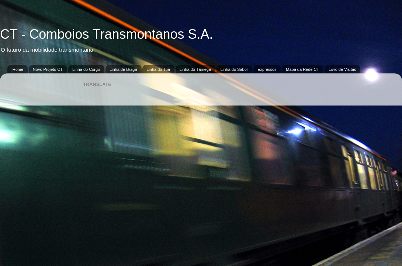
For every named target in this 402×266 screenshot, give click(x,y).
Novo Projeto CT (48, 69)
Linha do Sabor (234, 69)
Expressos (266, 69)
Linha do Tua (158, 69)
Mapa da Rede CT (302, 69)
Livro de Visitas (342, 69)
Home (18, 69)
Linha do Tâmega (195, 69)
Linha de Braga (123, 69)
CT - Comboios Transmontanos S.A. (106, 34)
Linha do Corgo (86, 69)
